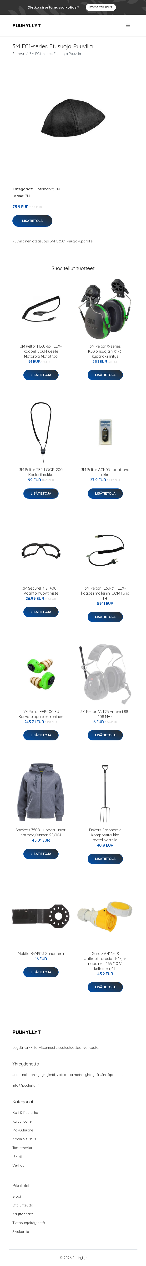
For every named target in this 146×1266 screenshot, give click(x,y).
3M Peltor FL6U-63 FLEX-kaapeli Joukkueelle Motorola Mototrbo (41, 351)
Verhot (18, 1165)
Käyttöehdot (22, 1214)
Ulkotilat (19, 1156)
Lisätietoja (32, 221)
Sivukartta (20, 1231)
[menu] (128, 25)
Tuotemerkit (44, 189)
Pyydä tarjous (101, 7)
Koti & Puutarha (25, 1112)
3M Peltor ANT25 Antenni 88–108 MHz (105, 714)
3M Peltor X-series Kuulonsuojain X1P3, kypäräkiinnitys (105, 351)
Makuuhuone (22, 1130)
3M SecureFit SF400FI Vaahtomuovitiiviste (40, 591)
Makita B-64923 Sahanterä (41, 953)
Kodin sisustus (24, 1139)
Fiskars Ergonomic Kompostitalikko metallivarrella (105, 835)
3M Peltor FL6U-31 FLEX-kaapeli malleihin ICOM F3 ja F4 (105, 593)
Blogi (16, 1196)
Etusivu (18, 53)
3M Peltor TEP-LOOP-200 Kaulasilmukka (41, 472)
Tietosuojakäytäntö (28, 1223)
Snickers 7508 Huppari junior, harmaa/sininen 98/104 (41, 832)
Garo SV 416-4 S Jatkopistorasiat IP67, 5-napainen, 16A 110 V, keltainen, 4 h (105, 961)
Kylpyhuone (22, 1121)
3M (57, 189)
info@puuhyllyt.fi (25, 1085)
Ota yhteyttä (22, 1205)
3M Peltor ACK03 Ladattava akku (105, 472)
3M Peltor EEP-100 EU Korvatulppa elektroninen (41, 714)
